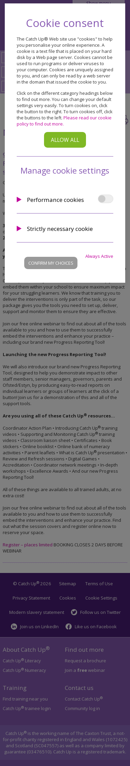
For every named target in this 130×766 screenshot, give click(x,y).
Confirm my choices (50, 263)
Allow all (65, 140)
